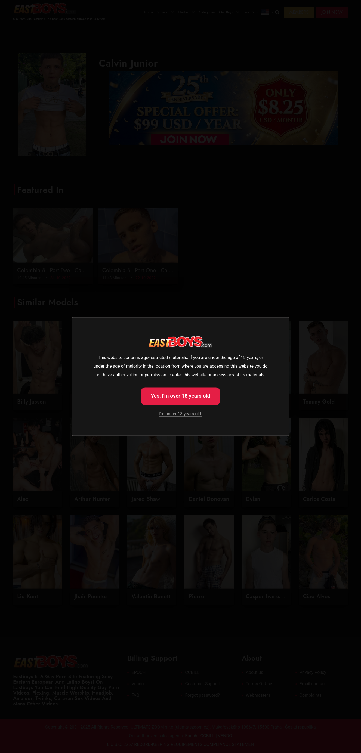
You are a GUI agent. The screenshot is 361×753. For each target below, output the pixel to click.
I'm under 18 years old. (180, 413)
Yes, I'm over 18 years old (180, 395)
